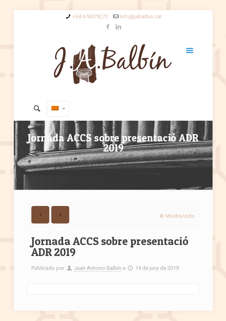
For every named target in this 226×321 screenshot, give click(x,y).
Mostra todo (176, 216)
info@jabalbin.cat (141, 16)
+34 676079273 (90, 16)
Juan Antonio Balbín (97, 268)
